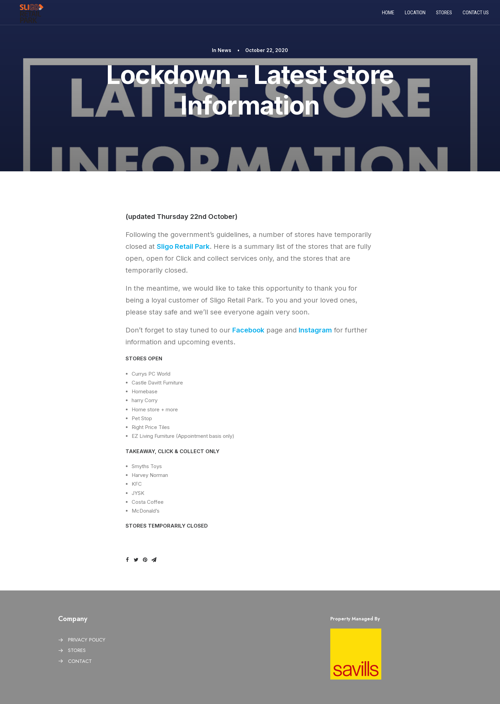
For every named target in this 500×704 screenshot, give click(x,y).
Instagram (315, 330)
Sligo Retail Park (183, 246)
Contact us (476, 15)
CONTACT (80, 661)
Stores (444, 15)
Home (388, 15)
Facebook (248, 330)
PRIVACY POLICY (86, 639)
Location (415, 15)
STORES (77, 650)
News (224, 50)
